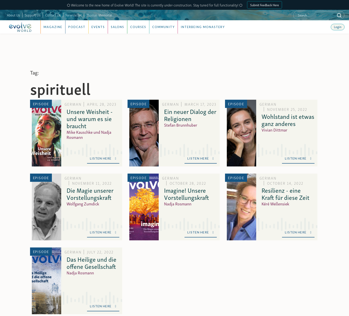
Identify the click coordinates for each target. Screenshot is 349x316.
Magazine (53, 27)
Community (163, 27)
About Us (13, 15)
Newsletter (73, 15)
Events (98, 27)
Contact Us (53, 15)
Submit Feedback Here (264, 4)
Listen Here (103, 158)
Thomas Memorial (99, 15)
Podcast (76, 27)
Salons (117, 27)
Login (337, 26)
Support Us (33, 15)
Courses (138, 27)
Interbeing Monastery (203, 27)
